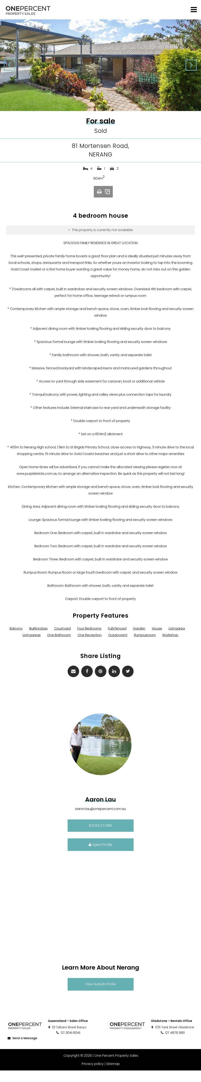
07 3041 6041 (68, 1044)
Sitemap (113, 1075)
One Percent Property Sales (116, 1067)
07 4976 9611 (172, 1044)
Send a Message (22, 1050)
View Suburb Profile (100, 995)
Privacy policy (92, 1075)
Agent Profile (100, 856)
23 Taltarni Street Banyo (67, 1039)
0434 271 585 (100, 837)
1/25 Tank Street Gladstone (172, 1039)
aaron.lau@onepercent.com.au (100, 820)
